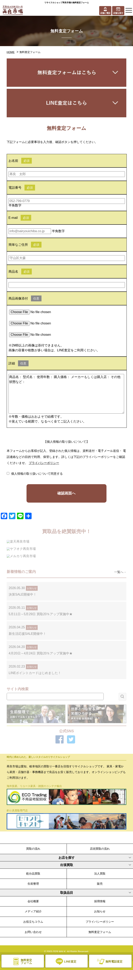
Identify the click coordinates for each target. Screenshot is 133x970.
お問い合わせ (33, 932)
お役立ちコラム (33, 921)
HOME (11, 52)
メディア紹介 (33, 911)
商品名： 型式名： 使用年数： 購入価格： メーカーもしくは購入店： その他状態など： (66, 394)
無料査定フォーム (99, 932)
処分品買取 (33, 873)
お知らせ (99, 911)
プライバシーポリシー (44, 463)
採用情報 (99, 901)
